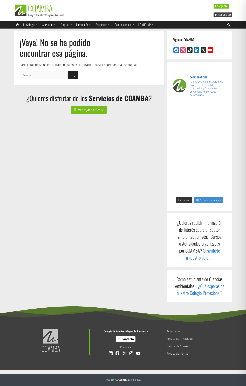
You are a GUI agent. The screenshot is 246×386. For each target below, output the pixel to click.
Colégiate (221, 6)
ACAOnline (125, 380)
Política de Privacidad (180, 339)
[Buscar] (73, 75)
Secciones (104, 25)
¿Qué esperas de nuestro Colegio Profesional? (200, 289)
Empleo (67, 25)
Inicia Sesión (223, 15)
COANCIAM (147, 25)
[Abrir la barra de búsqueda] (229, 25)
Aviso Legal (173, 331)
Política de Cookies (178, 346)
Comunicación (125, 25)
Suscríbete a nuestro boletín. (203, 254)
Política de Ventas (177, 353)
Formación (85, 25)
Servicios (50, 25)
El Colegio (31, 25)
